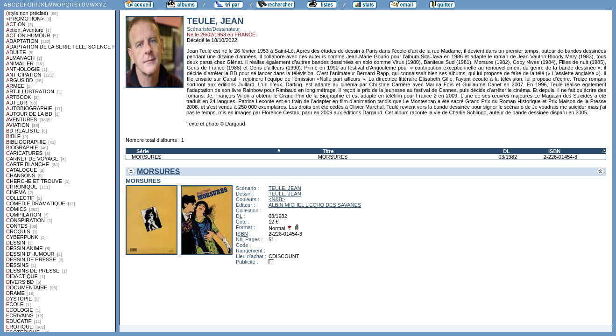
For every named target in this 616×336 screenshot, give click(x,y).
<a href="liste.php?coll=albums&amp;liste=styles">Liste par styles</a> (60, 166)
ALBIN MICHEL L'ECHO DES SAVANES (315, 205)
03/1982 (507, 157)
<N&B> (277, 199)
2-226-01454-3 (560, 157)
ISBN (554, 151)
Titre (328, 151)
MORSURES (147, 157)
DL (506, 151)
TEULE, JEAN (285, 188)
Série (142, 151)
